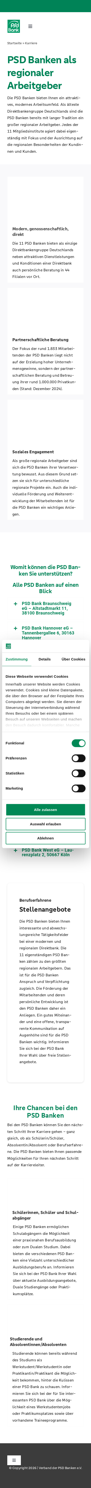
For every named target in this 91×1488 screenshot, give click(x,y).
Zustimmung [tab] (17, 659)
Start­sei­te (14, 43)
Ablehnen (45, 838)
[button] (45, 608)
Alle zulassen (45, 810)
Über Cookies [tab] (73, 659)
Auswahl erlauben (45, 824)
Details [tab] (45, 659)
